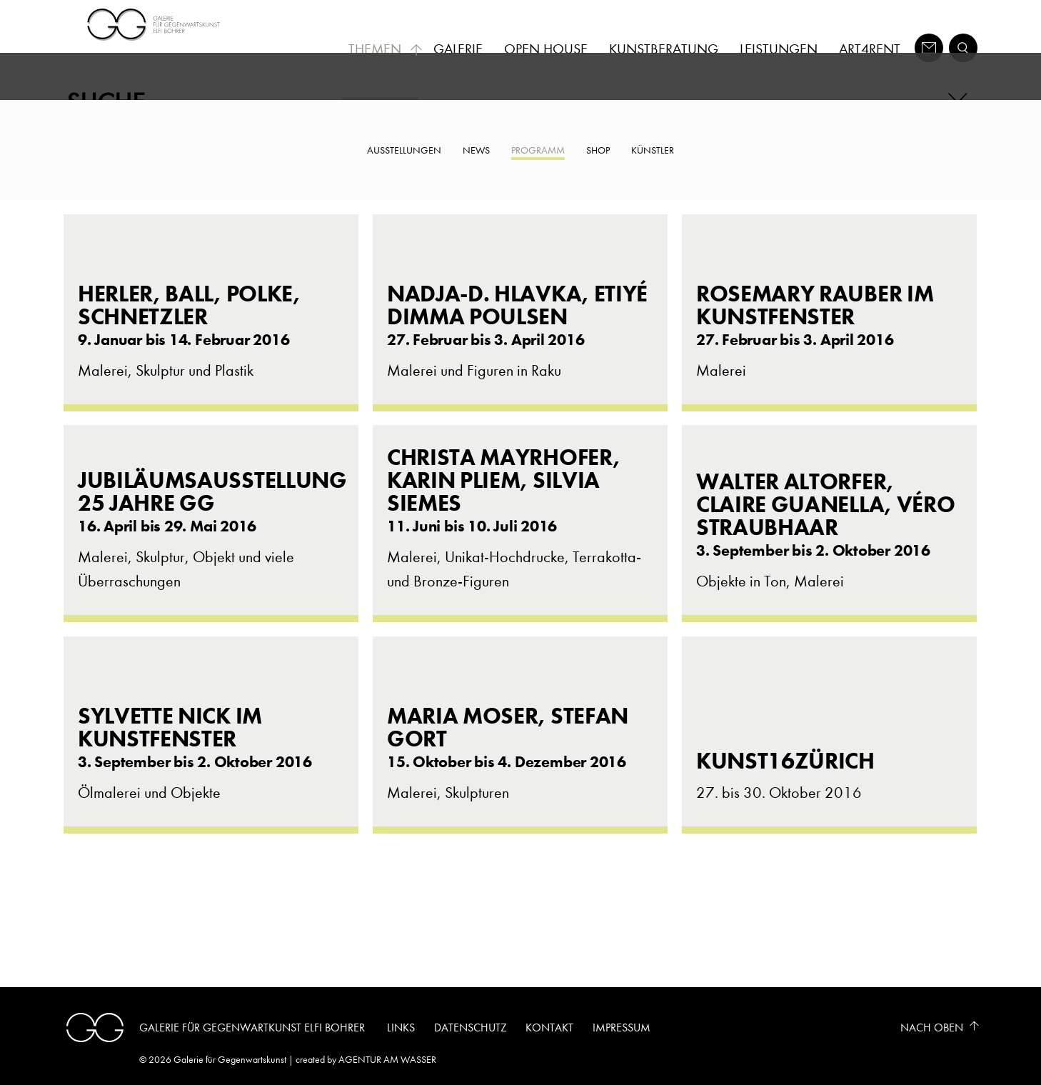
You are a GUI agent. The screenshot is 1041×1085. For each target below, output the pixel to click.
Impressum (621, 1027)
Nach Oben (931, 1027)
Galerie (458, 49)
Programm (538, 150)
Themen (385, 49)
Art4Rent (869, 49)
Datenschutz (470, 1027)
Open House (546, 49)
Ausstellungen (404, 150)
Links (401, 1027)
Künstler (652, 150)
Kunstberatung (663, 49)
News (476, 150)
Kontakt (549, 1027)
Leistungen (779, 49)
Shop (598, 150)
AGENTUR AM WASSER (387, 1060)
